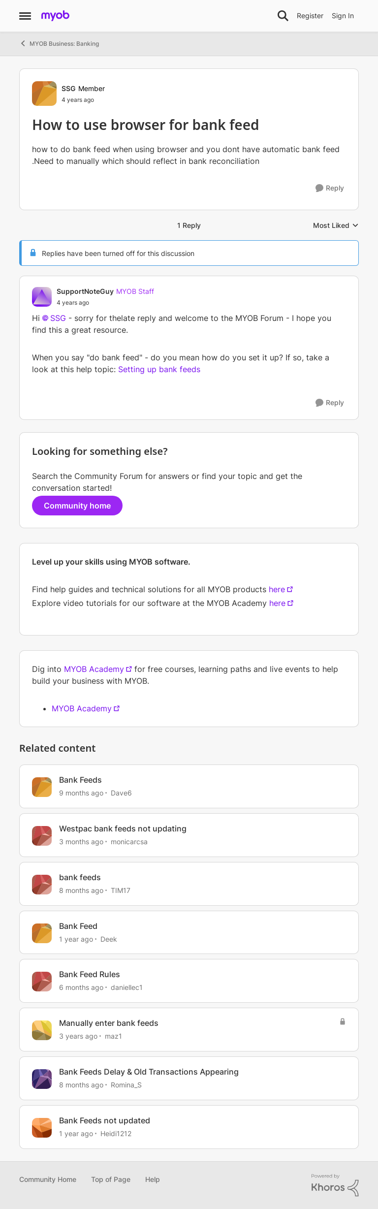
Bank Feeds (80, 780)
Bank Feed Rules (89, 974)
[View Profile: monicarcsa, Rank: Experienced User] (42, 836)
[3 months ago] (81, 841)
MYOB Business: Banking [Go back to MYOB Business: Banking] (59, 43)
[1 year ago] (76, 938)
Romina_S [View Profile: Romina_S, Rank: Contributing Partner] (126, 1085)
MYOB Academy (94, 669)
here (277, 589)
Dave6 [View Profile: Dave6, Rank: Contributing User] (121, 793)
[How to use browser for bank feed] (105, 302)
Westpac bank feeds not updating (123, 828)
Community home (77, 505)
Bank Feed (78, 926)
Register (310, 15)
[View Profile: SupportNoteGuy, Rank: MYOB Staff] (42, 297)
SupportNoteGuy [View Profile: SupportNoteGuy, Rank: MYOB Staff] (85, 291)
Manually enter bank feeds (108, 1023)
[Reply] (330, 188)
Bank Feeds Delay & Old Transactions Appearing (149, 1072)
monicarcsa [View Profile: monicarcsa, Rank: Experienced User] (129, 841)
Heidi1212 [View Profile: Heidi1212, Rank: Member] (115, 1133)
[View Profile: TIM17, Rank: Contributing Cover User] (42, 884)
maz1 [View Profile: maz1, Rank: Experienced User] (113, 1036)
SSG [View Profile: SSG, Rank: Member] (69, 88)
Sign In (343, 15)
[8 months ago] (81, 890)
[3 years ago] (78, 1036)
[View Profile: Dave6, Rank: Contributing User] (42, 787)
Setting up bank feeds (159, 369)
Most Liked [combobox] (336, 225)
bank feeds (80, 877)
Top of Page (110, 1179)
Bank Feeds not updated (104, 1120)
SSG (58, 318)
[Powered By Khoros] (335, 1185)
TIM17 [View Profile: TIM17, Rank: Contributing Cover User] (120, 890)
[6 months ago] (81, 987)
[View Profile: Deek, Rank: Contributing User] (42, 933)
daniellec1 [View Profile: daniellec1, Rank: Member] (127, 987)
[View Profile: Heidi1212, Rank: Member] (42, 1128)
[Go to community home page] (55, 15)
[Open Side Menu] (25, 15)
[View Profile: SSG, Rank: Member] (44, 93)
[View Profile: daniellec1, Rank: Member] (42, 981)
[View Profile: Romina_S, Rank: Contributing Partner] (42, 1079)
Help (152, 1179)
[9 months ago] (81, 793)
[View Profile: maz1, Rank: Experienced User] (42, 1030)
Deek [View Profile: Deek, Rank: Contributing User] (108, 938)
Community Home (47, 1179)
